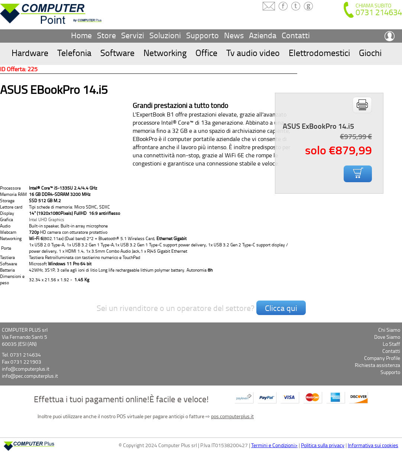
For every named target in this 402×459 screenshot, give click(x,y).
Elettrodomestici (319, 52)
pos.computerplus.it (232, 416)
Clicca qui (281, 308)
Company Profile (382, 357)
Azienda (262, 35)
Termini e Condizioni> (274, 445)
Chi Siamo (389, 329)
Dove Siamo (387, 336)
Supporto (202, 35)
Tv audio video (253, 52)
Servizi (132, 35)
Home (81, 35)
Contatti (296, 35)
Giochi (370, 52)
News (234, 35)
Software (117, 52)
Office (206, 52)
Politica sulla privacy (322, 445)
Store (106, 35)
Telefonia (74, 52)
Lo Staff (391, 343)
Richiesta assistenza (377, 364)
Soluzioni (165, 35)
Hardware (30, 52)
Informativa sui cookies (373, 445)
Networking (165, 52)
